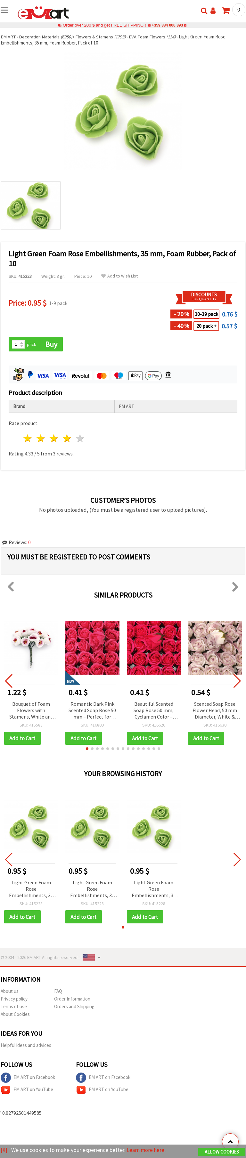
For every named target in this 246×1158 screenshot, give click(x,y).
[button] (87, 749)
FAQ (58, 992)
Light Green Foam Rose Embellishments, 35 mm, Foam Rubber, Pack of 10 (31, 890)
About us (10, 992)
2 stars (41, 438)
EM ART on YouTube (27, 1090)
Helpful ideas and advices (26, 1046)
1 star (28, 438)
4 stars (67, 438)
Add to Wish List (119, 276)
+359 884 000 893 (167, 25)
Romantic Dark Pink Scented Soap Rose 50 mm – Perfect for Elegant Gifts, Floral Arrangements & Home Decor (92, 711)
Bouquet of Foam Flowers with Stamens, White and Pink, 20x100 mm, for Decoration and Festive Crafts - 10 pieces (31, 711)
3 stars (54, 438)
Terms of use (14, 1007)
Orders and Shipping (74, 1007)
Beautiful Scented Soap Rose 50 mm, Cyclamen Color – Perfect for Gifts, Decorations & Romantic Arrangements (154, 711)
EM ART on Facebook (28, 1078)
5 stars (80, 438)
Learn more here (146, 1150)
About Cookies (15, 1015)
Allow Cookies (222, 1152)
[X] (4, 1150)
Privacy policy (14, 999)
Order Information (72, 999)
